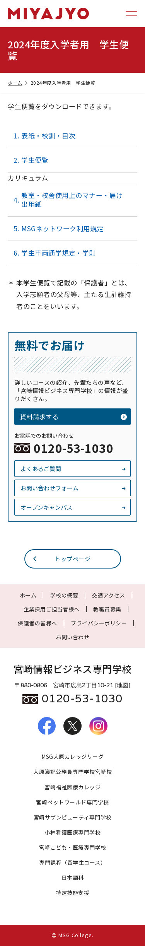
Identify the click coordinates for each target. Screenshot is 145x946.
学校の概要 (64, 595)
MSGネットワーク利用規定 (62, 228)
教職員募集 (107, 609)
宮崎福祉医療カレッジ (72, 787)
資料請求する (73, 416)
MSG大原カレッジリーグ (72, 756)
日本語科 (72, 877)
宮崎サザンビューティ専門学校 (73, 817)
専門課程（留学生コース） (72, 862)
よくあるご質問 (73, 468)
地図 (122, 685)
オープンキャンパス (73, 507)
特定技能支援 (72, 892)
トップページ (61, 558)
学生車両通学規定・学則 (58, 253)
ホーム (18, 82)
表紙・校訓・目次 (48, 135)
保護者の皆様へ (37, 623)
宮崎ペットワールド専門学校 (72, 802)
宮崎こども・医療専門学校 (72, 847)
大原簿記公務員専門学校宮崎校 (72, 771)
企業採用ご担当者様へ (52, 609)
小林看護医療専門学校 (72, 832)
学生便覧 (34, 160)
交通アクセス (108, 595)
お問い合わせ (72, 637)
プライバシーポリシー (99, 623)
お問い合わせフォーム (73, 488)
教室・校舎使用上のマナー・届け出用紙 (72, 199)
